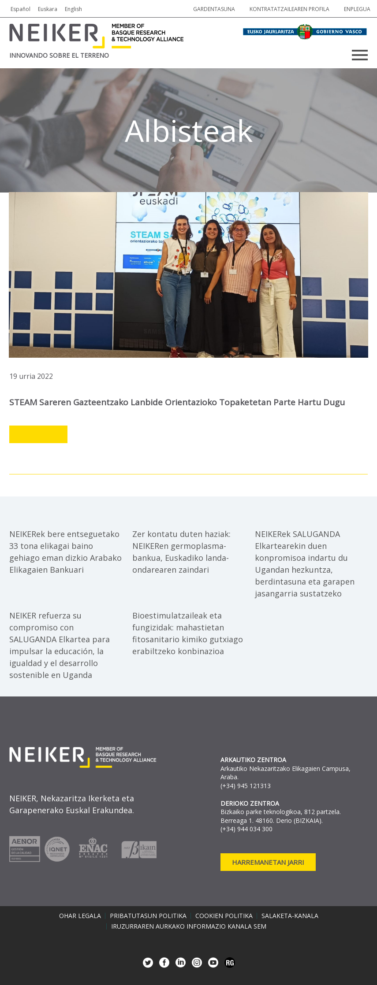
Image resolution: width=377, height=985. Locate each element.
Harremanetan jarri (268, 862)
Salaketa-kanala (289, 916)
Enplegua (357, 9)
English (73, 9)
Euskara (47, 9)
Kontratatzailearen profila (289, 9)
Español (20, 9)
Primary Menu (360, 55)
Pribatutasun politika (148, 916)
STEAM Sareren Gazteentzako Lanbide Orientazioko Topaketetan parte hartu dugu (177, 402)
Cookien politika (224, 916)
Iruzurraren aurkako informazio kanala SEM (188, 926)
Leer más (38, 434)
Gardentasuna (214, 9)
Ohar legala (80, 916)
